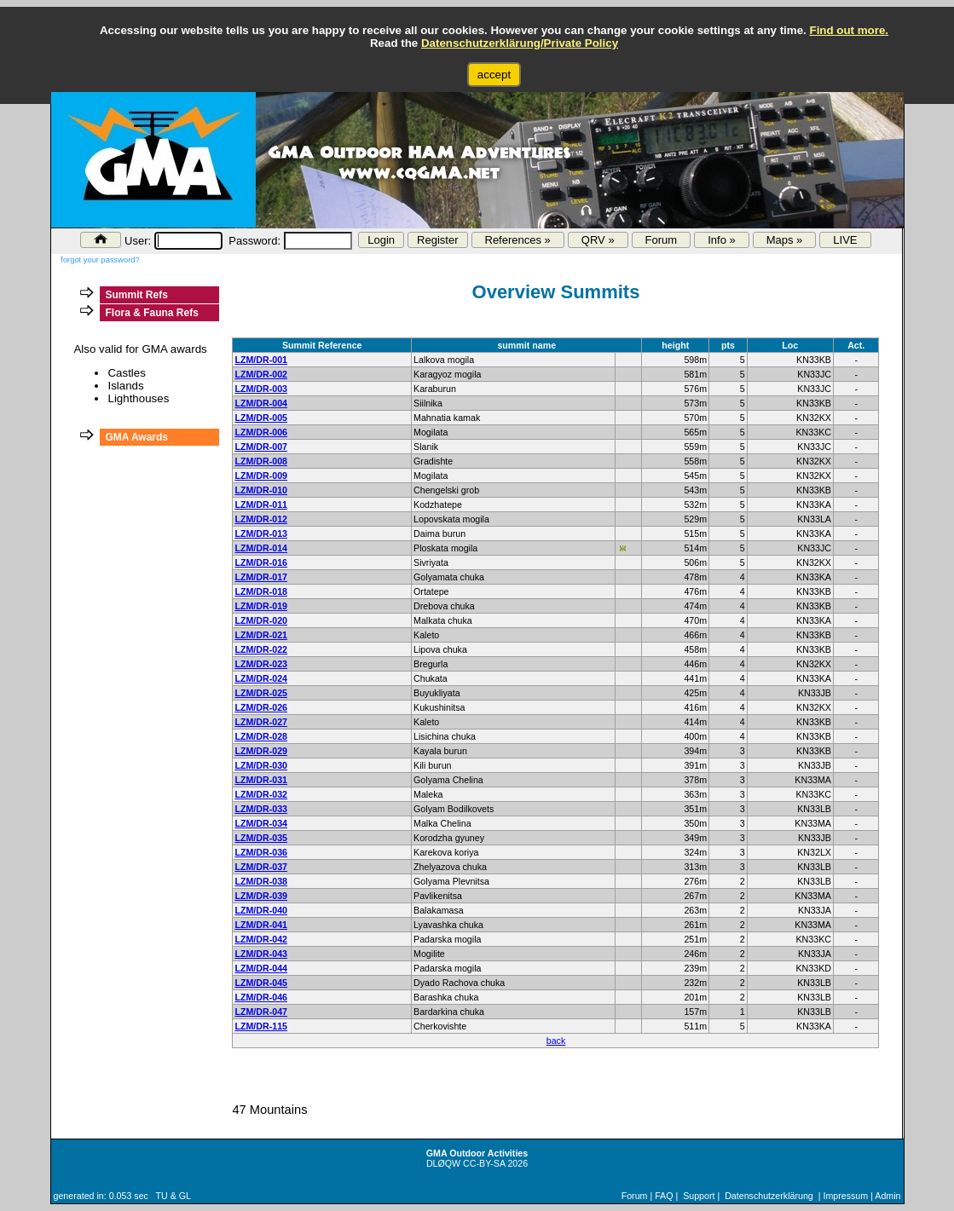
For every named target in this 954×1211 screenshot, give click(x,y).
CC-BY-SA (484, 1163)
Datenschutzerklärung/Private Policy (519, 43)
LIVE (845, 240)
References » (518, 240)
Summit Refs (136, 295)
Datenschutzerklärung (769, 1196)
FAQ (664, 1196)
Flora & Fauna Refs (151, 313)
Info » (722, 240)
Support (698, 1196)
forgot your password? (100, 260)
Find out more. (848, 30)
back (556, 1040)
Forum (661, 240)
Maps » (784, 240)
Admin (887, 1196)
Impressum (845, 1196)
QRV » (598, 240)
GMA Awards (136, 437)
